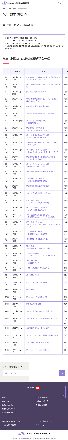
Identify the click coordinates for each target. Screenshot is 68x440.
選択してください (11, 373)
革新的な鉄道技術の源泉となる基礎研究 (40, 113)
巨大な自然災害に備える (37, 179)
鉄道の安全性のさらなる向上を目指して (40, 158)
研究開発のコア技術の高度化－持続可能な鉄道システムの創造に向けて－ (43, 78)
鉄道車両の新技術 (32, 275)
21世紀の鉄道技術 (41, 254)
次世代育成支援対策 (42, 397)
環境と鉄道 (38, 247)
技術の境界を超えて (38, 201)
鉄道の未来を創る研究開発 (36, 121)
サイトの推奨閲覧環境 (9, 425)
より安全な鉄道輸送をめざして (41, 216)
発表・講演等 (12, 8)
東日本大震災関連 (41, 405)
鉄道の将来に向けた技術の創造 (37, 186)
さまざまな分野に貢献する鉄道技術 (39, 311)
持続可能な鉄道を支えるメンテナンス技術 (41, 143)
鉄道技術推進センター (9, 409)
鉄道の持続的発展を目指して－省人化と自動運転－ (43, 85)
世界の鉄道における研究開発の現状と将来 (41, 318)
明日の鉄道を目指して (43, 224)
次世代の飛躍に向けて (37, 232)
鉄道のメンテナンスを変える (36, 208)
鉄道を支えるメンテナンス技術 (37, 165)
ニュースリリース (7, 401)
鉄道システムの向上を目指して (37, 350)
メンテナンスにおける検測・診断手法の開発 (42, 335)
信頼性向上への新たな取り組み (37, 239)
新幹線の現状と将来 (33, 304)
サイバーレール (33, 261)
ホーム (5, 8)
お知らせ (5, 397)
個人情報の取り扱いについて (11, 421)
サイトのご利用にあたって (44, 421)
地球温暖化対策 (41, 401)
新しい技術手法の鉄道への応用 (37, 342)
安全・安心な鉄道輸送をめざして (38, 193)
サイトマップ (40, 425)
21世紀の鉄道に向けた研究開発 (37, 268)
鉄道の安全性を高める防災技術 (38, 136)
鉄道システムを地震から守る (36, 297)
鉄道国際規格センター (10, 413)
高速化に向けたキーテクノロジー (38, 328)
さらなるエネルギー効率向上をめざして (40, 171)
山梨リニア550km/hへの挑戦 (37, 282)
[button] (60, 3)
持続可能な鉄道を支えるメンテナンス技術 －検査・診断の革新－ (43, 100)
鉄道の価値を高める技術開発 (43, 150)
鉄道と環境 (30, 289)
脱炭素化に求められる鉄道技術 (37, 106)
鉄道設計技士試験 (7, 405)
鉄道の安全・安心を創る (37, 129)
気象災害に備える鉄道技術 (36, 91)
